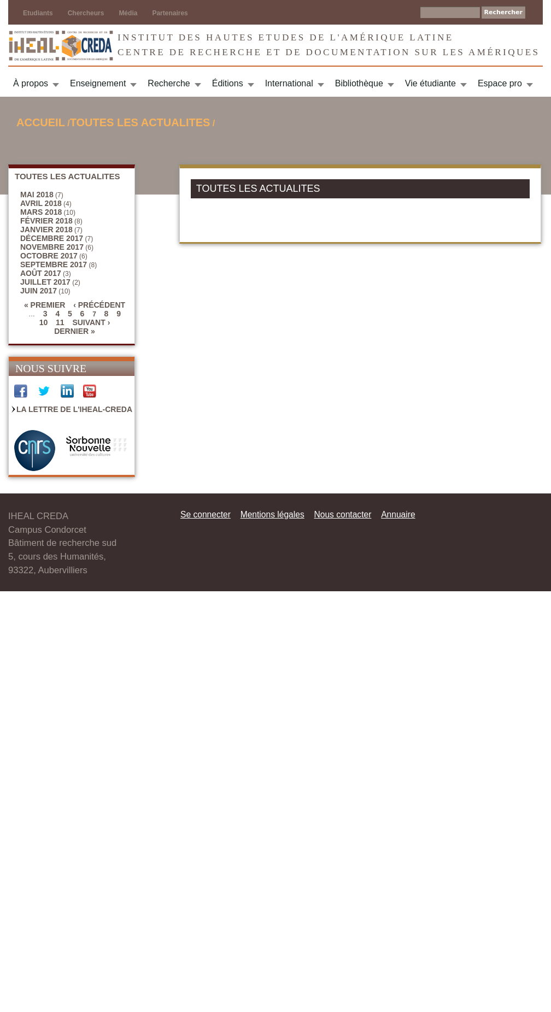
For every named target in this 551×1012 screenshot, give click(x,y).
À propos (30, 83)
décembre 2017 (51, 238)
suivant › (91, 322)
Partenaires (169, 13)
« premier (44, 305)
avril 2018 (41, 203)
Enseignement (98, 83)
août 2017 (40, 273)
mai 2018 (37, 194)
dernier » (74, 331)
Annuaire (398, 514)
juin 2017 (38, 290)
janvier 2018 (46, 229)
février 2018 (46, 220)
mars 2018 (41, 212)
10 (43, 322)
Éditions (227, 83)
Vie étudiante (430, 83)
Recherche (169, 83)
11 (60, 322)
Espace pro (500, 83)
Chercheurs (86, 13)
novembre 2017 (52, 247)
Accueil (40, 122)
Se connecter (205, 514)
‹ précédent (99, 305)
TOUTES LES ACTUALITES (140, 122)
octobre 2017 (49, 255)
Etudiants (38, 13)
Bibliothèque (359, 83)
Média (128, 13)
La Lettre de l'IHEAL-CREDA (74, 409)
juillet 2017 (45, 282)
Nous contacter (342, 514)
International (289, 83)
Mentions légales (272, 514)
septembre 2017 (53, 264)
